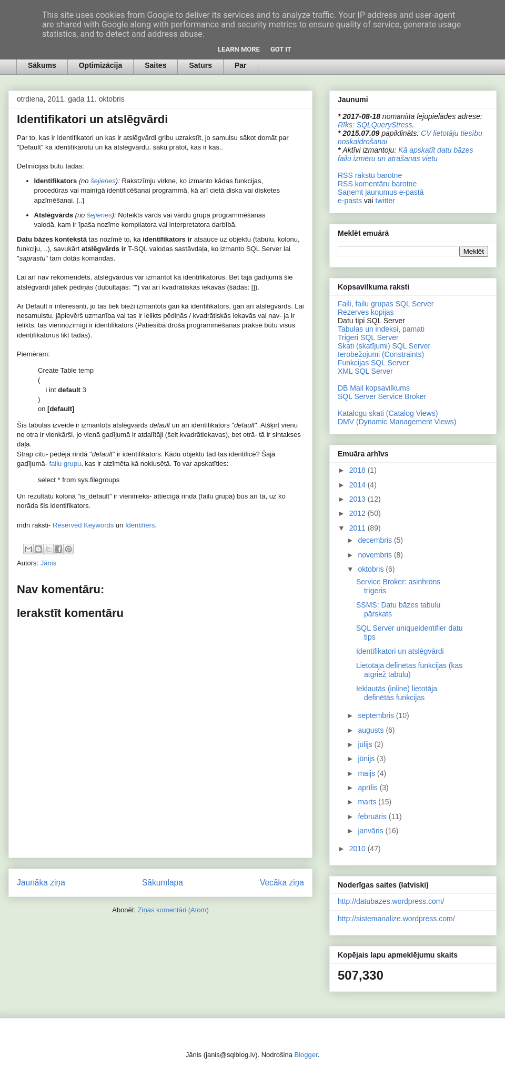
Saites (155, 65)
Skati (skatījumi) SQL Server (384, 346)
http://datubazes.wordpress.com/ (391, 901)
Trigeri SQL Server (368, 337)
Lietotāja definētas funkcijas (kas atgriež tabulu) (409, 670)
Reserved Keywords (83, 525)
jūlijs (366, 744)
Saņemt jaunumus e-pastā (380, 192)
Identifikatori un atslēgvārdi (400, 651)
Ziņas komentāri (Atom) (173, 910)
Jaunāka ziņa (41, 882)
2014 (358, 485)
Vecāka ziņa (282, 882)
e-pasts (350, 200)
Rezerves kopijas (366, 312)
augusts (372, 730)
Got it (280, 49)
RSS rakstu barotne (370, 175)
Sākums (42, 65)
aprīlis (368, 787)
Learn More (239, 49)
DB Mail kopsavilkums (374, 388)
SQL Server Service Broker (382, 396)
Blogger (306, 1055)
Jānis (48, 563)
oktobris (372, 569)
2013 (358, 499)
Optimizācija (100, 65)
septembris (377, 715)
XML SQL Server (365, 371)
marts (368, 802)
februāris (373, 816)
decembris (375, 540)
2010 (358, 848)
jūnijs (367, 758)
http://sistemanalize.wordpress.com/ (396, 918)
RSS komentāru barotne (377, 184)
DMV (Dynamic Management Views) (397, 421)
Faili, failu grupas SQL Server (385, 304)
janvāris (371, 830)
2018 (358, 470)
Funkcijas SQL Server (373, 362)
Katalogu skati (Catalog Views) (388, 413)
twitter (385, 200)
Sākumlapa (162, 882)
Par (241, 65)
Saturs (200, 65)
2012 (358, 513)
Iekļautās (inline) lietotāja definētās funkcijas (396, 693)
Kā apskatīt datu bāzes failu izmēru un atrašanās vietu (405, 154)
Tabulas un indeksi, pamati (381, 329)
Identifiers (140, 525)
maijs (367, 773)
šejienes (103, 181)
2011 (358, 528)
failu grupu (65, 463)
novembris (375, 555)
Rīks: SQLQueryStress (375, 125)
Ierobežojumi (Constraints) (381, 354)
